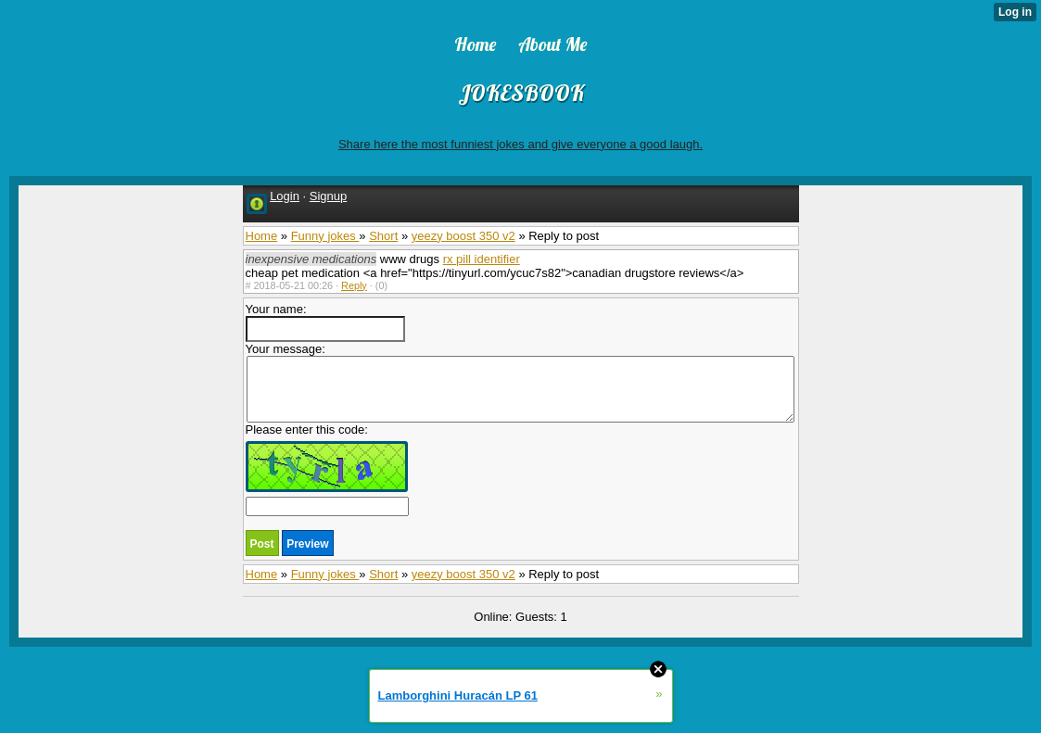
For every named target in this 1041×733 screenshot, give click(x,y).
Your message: (520, 382)
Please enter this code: (327, 469)
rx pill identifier (481, 259)
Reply (354, 285)
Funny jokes (325, 236)
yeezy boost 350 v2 (463, 236)
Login (284, 196)
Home (262, 236)
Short (383, 236)
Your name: (325, 322)
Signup (328, 196)
